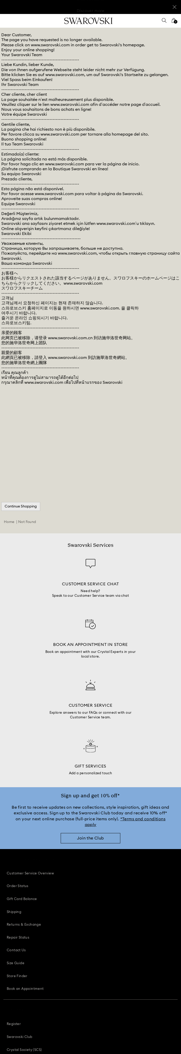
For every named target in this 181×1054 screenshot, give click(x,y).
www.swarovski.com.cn (70, 338)
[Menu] (7, 20)
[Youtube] (96, 993)
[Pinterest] (73, 993)
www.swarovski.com (50, 45)
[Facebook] (61, 993)
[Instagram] (85, 993)
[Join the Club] (90, 841)
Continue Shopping (21, 506)
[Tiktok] (108, 993)
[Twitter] (120, 993)
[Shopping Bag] (174, 22)
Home (9, 522)
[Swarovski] (88, 21)
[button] (88, 952)
